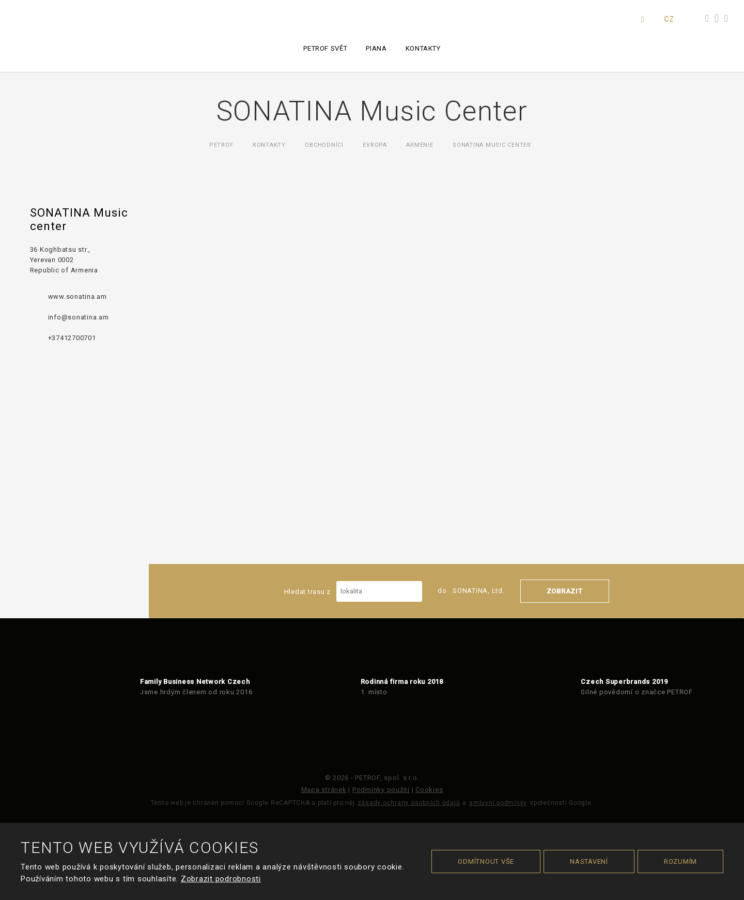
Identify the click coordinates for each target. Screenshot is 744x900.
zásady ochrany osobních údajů (409, 802)
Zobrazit (565, 591)
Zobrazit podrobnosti (221, 878)
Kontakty (423, 48)
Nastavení (589, 861)
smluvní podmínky (498, 802)
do (471, 590)
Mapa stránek (324, 790)
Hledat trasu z (353, 591)
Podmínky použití (381, 790)
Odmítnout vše (486, 861)
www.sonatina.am (77, 296)
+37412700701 (72, 338)
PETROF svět (325, 48)
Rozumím (680, 861)
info (54, 317)
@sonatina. (80, 317)
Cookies (429, 790)
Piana (376, 48)
